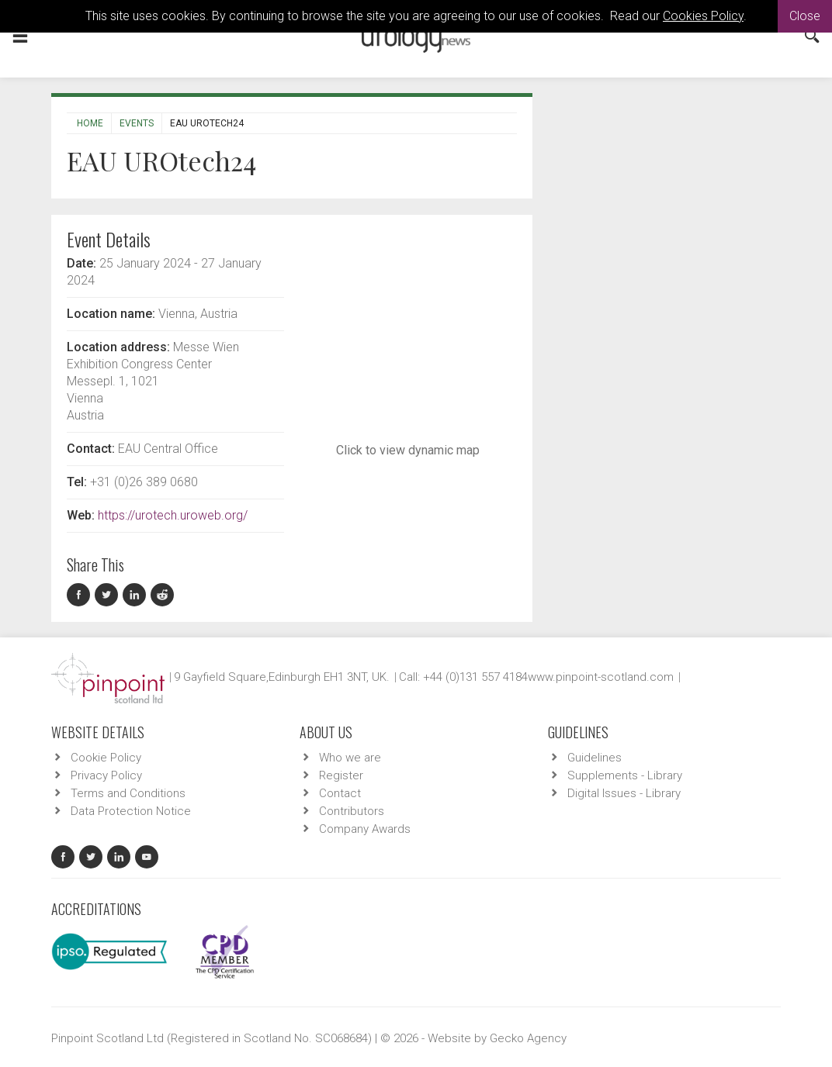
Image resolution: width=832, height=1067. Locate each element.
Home (90, 123)
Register (341, 775)
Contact (340, 793)
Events (137, 123)
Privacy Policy (106, 775)
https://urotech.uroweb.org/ (173, 515)
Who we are (350, 758)
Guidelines (594, 758)
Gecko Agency (528, 1038)
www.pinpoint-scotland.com (601, 677)
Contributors (351, 811)
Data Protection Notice (131, 811)
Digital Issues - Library (624, 793)
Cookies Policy (703, 16)
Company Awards (365, 829)
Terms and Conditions (128, 793)
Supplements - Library (624, 775)
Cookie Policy (106, 758)
